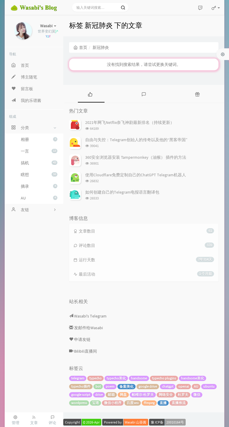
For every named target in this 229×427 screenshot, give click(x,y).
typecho (95, 378)
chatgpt (167, 386)
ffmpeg (149, 403)
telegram (77, 378)
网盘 (123, 394)
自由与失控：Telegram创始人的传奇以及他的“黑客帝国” (136, 139)
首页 (80, 47)
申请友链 (79, 339)
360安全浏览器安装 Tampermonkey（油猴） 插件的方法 (135, 157)
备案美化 (126, 386)
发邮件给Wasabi (86, 327)
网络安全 (166, 394)
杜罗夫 (183, 394)
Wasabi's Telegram (88, 316)
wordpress (79, 403)
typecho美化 (116, 378)
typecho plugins (164, 378)
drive (99, 394)
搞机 (39, 162)
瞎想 (39, 174)
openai (183, 386)
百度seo (133, 403)
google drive (148, 386)
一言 (39, 151)
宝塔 (95, 403)
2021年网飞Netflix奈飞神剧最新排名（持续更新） (129, 122)
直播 (163, 403)
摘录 (39, 186)
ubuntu (209, 386)
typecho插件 (80, 386)
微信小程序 (113, 403)
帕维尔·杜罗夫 (143, 394)
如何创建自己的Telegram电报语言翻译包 (122, 192)
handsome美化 (192, 378)
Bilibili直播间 (83, 351)
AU (39, 198)
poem (110, 386)
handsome (139, 378)
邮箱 (111, 394)
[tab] (90, 94)
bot (98, 386)
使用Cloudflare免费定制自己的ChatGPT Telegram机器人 (135, 174)
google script (80, 394)
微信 (196, 394)
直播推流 (179, 403)
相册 (39, 139)
